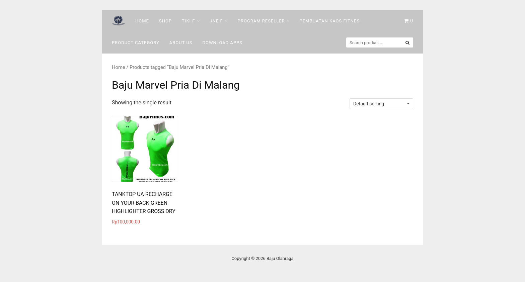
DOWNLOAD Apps (223, 42)
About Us (181, 42)
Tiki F (188, 20)
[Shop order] (381, 103)
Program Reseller (261, 20)
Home (142, 20)
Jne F (216, 20)
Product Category (135, 42)
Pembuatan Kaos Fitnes (330, 20)
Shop (165, 20)
